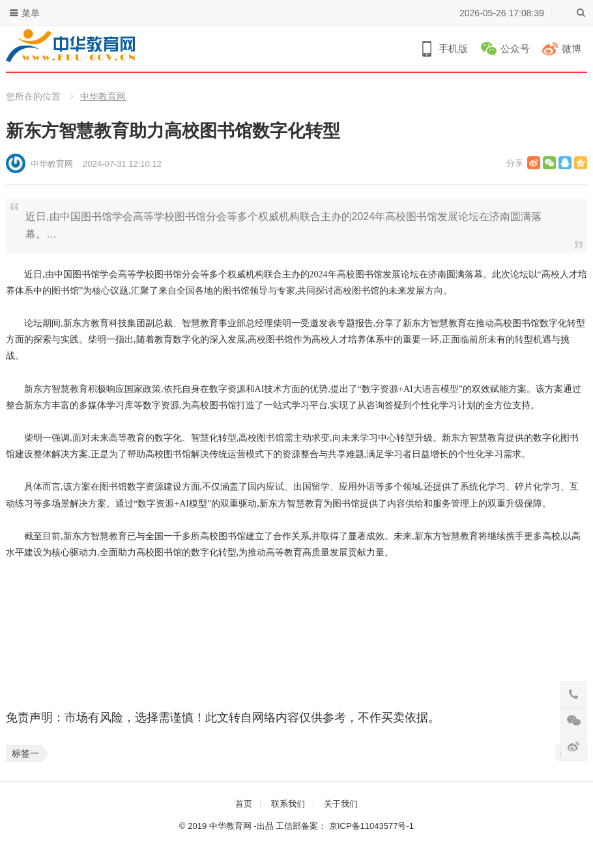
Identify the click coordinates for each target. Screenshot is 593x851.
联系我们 (288, 804)
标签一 (25, 753)
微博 (571, 48)
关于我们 (341, 804)
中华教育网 (103, 96)
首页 (243, 804)
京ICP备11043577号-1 (371, 826)
